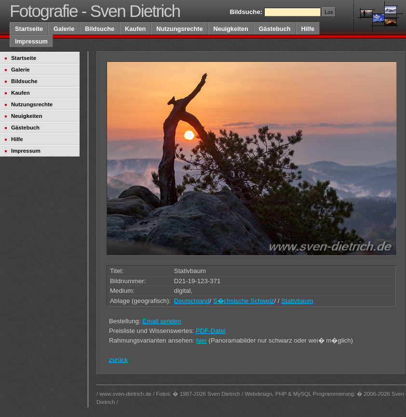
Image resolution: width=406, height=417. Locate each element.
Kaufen (135, 28)
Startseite (29, 28)
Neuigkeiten (231, 28)
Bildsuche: (246, 11)
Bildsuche (99, 28)
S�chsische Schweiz (243, 300)
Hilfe (308, 28)
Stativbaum (297, 300)
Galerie (64, 28)
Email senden (161, 321)
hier (201, 340)
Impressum (31, 41)
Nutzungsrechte (179, 28)
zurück (118, 359)
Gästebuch (275, 28)
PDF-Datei (211, 330)
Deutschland (192, 300)
